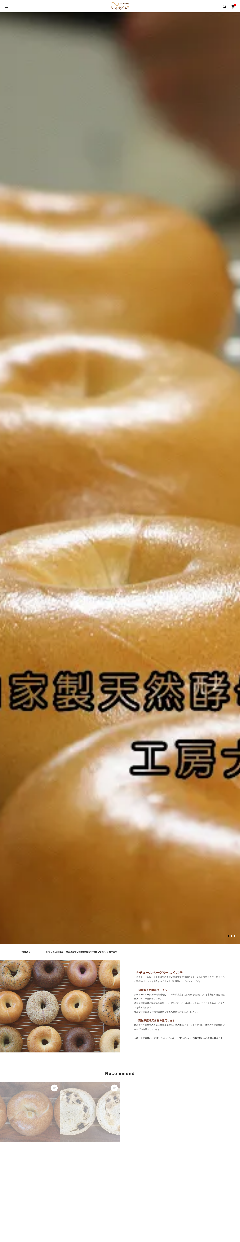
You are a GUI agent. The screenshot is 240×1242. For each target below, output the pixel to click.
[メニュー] (6, 6)
